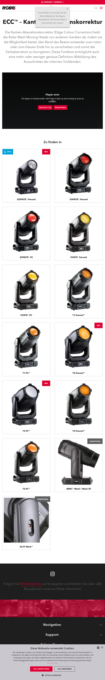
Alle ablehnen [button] (65, 669)
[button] (52, 675)
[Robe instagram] (52, 574)
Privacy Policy (52, 663)
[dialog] (52, 662)
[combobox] (98, 647)
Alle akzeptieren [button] (41, 669)
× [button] (102, 648)
